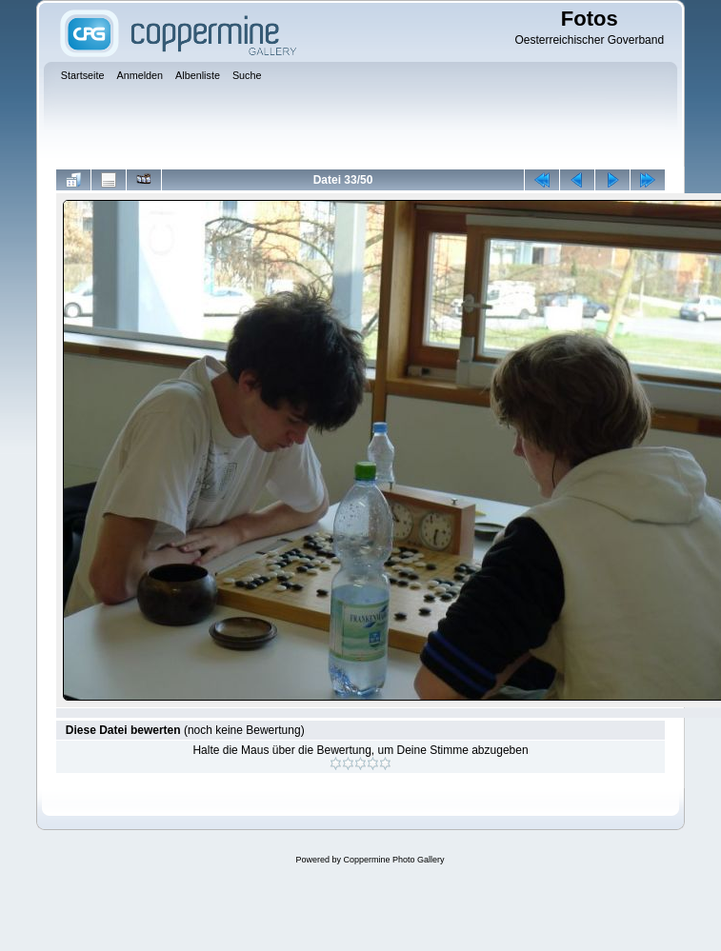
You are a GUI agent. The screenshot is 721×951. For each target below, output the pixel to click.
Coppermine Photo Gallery (393, 859)
